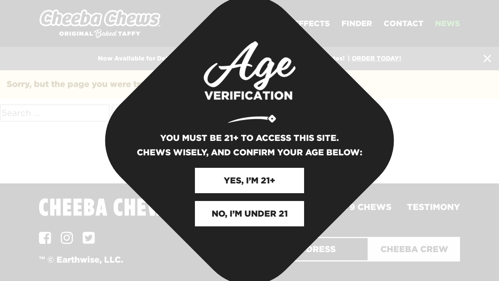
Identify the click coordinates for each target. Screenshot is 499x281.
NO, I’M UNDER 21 (250, 213)
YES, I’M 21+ (249, 180)
